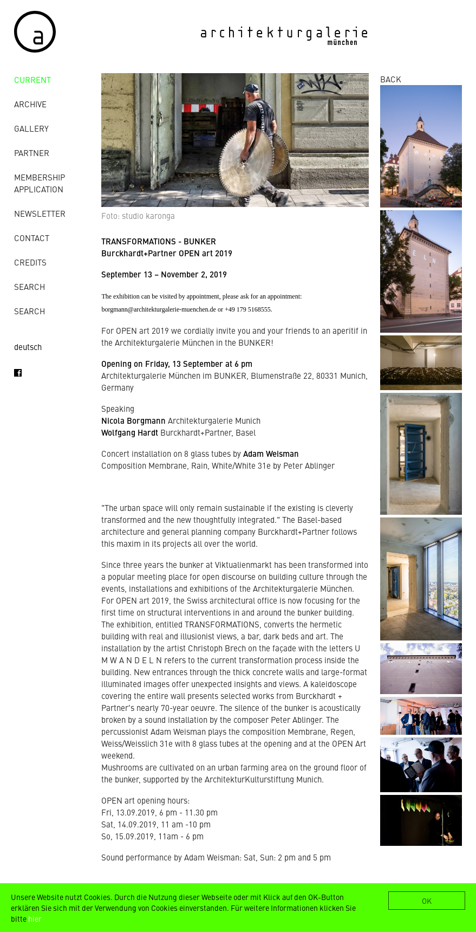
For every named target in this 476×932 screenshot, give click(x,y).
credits (30, 262)
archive (30, 103)
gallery (31, 128)
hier (35, 918)
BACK (390, 79)
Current (32, 79)
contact (31, 237)
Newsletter (40, 213)
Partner (31, 152)
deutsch (28, 346)
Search (29, 286)
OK (427, 900)
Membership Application (39, 183)
